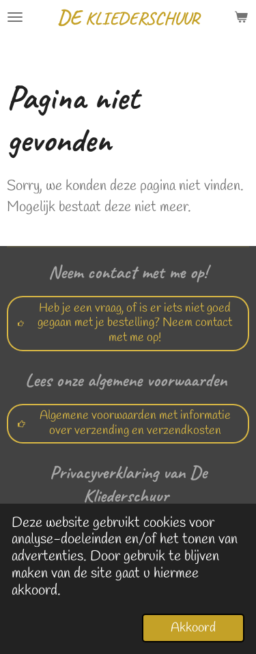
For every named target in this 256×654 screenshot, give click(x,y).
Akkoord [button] (193, 628)
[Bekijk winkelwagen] (241, 17)
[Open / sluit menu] (15, 17)
